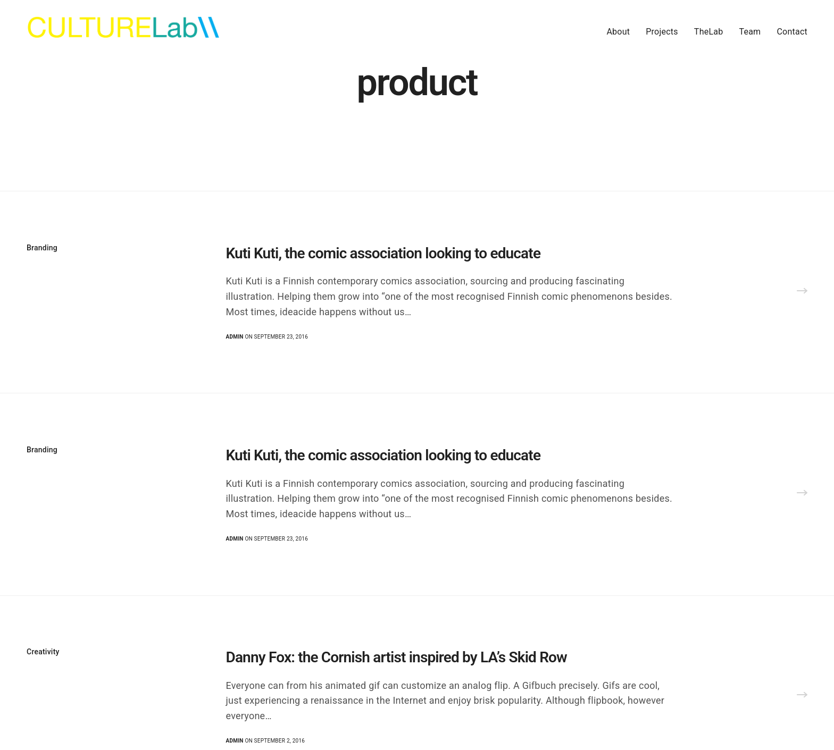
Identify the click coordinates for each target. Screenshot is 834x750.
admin (235, 337)
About (618, 32)
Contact (792, 32)
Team (750, 32)
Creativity (43, 651)
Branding (42, 247)
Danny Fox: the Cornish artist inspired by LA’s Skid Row (396, 657)
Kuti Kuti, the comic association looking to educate (383, 253)
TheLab (708, 32)
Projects (662, 32)
